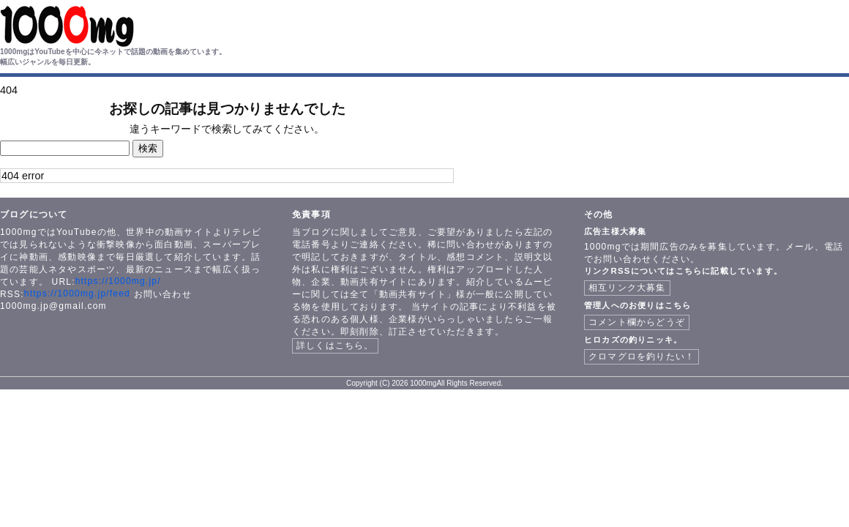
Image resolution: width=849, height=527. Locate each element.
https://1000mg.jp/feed (77, 293)
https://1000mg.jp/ (118, 281)
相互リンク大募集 (627, 288)
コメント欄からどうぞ (636, 322)
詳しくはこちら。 (335, 345)
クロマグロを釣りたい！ (641, 356)
